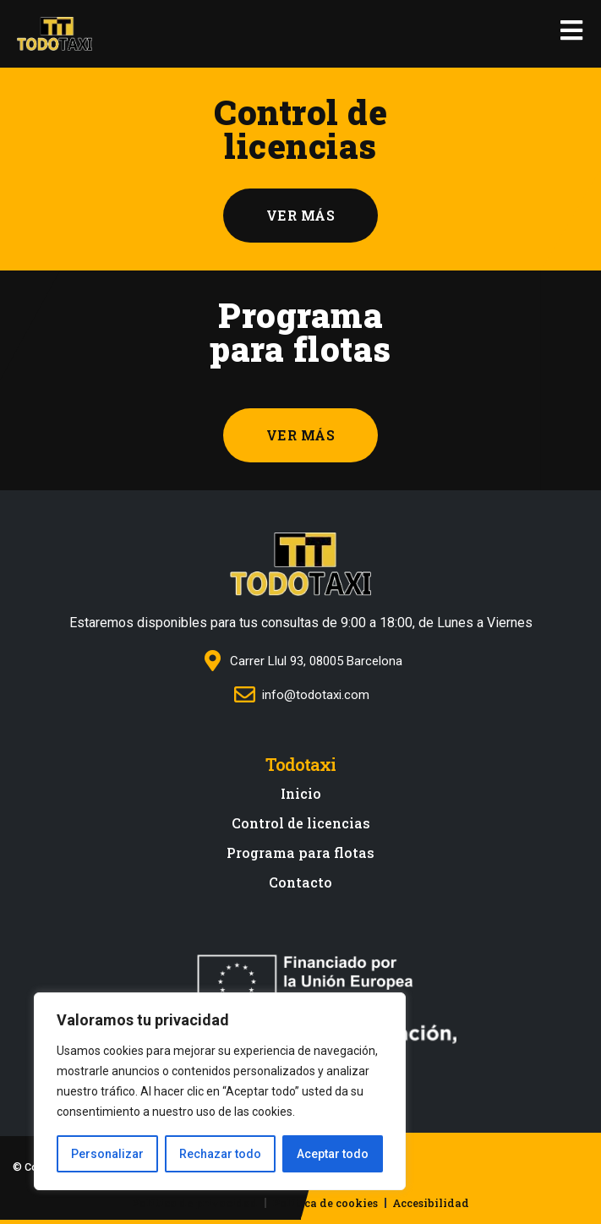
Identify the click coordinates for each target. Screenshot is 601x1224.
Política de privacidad (195, 1203)
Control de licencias (301, 823)
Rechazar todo (220, 1154)
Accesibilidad (430, 1203)
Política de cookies (325, 1203)
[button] (301, 216)
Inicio (301, 793)
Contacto (300, 882)
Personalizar (107, 1154)
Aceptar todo (333, 1154)
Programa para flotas (300, 852)
